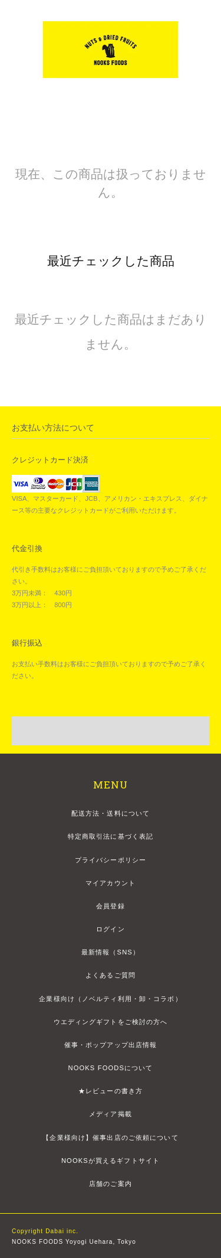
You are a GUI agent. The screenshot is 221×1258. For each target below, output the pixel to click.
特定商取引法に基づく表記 (110, 836)
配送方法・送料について (110, 813)
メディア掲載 (110, 1113)
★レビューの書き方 (110, 1090)
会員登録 (110, 906)
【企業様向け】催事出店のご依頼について (110, 1137)
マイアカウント (110, 883)
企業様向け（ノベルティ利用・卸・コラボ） (110, 998)
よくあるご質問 (110, 975)
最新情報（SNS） (110, 952)
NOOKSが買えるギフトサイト (110, 1160)
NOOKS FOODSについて (110, 1067)
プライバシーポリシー (110, 859)
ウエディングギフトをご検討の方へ (111, 1021)
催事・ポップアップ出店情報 (110, 1044)
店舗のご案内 (110, 1183)
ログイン (110, 929)
